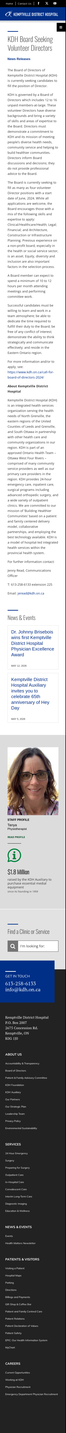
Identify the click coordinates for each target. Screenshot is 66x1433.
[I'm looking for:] (33, 946)
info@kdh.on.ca (22, 989)
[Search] (13, 946)
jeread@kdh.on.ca (31, 593)
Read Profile (16, 837)
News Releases (19, 59)
